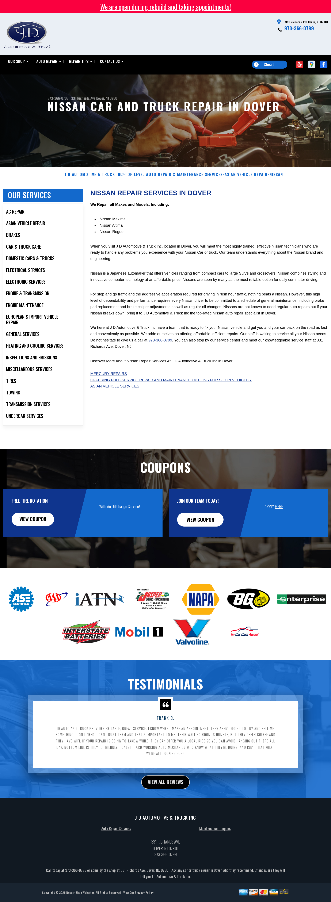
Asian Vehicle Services (114, 407)
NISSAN (276, 195)
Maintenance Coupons (215, 849)
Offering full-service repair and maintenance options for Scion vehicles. (171, 400)
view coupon (35, 540)
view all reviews (165, 802)
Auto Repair (46, 61)
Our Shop (16, 61)
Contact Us (110, 61)
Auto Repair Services (116, 849)
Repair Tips (78, 61)
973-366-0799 (299, 28)
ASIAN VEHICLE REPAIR (246, 195)
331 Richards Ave (83, 98)
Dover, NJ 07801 (107, 98)
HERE (279, 527)
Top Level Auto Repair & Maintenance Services (174, 195)
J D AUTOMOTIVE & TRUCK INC (94, 195)
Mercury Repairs (108, 394)
